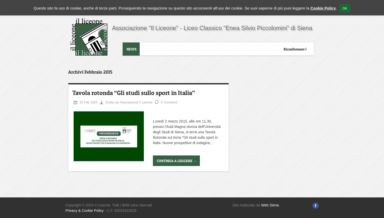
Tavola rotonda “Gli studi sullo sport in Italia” (133, 93)
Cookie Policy (323, 8)
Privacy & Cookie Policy (85, 210)
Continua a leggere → (177, 161)
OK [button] (344, 8)
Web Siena (270, 205)
